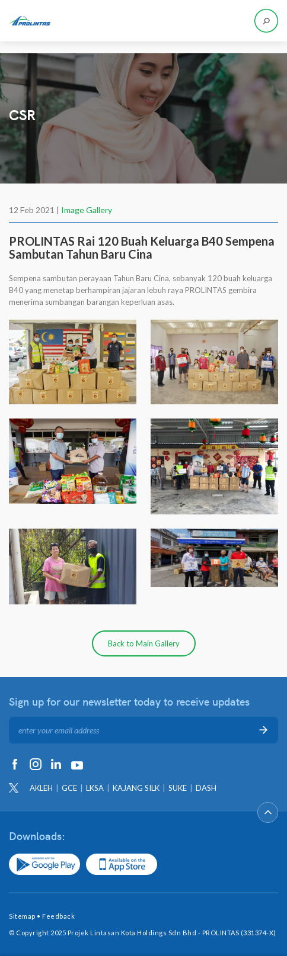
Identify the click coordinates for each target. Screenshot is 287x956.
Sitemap (22, 916)
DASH (206, 788)
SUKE (177, 788)
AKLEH (41, 788)
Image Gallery (86, 210)
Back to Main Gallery (144, 643)
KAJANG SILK (136, 788)
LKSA (95, 788)
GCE (69, 788)
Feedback (58, 916)
